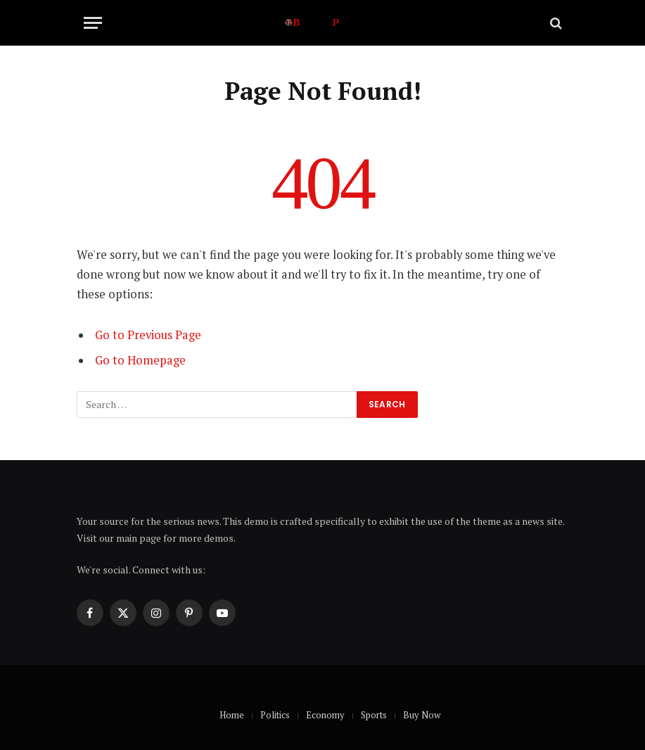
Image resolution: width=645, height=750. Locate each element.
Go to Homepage (140, 360)
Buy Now (421, 714)
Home (231, 714)
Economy (325, 714)
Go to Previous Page (148, 335)
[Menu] (93, 23)
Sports (374, 714)
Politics (275, 714)
